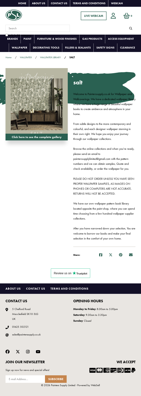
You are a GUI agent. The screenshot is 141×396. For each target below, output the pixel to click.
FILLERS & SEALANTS (78, 47)
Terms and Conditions (89, 3)
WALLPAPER (19, 47)
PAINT (27, 39)
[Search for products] (38, 28)
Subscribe (55, 379)
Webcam (117, 3)
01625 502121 (20, 327)
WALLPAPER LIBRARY (50, 57)
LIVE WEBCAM (93, 16)
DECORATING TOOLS (46, 47)
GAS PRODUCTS (92, 39)
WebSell (95, 385)
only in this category (18, 35)
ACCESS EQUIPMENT (121, 39)
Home (22, 3)
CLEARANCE (127, 47)
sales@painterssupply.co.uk (26, 334)
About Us (38, 3)
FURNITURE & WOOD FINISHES (57, 39)
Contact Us (59, 3)
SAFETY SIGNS (105, 47)
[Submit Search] (130, 28)
